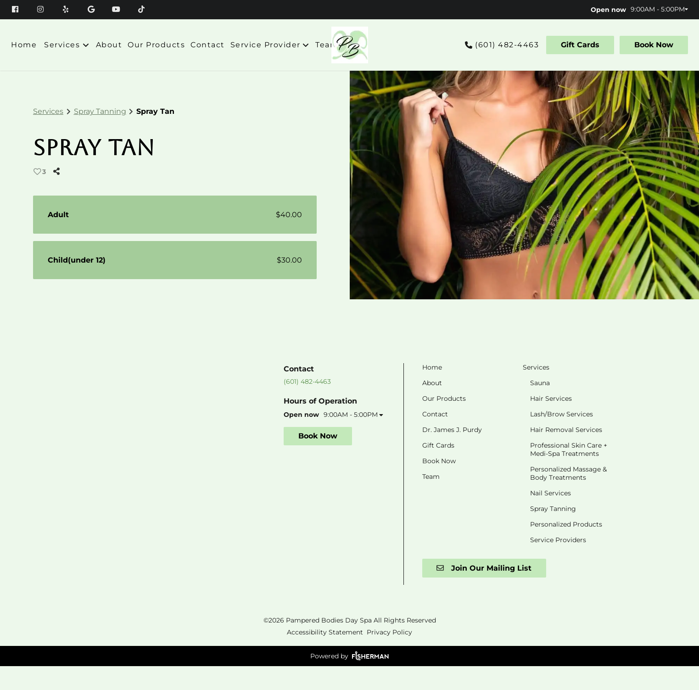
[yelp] (66, 9)
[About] (109, 45)
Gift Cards (580, 44)
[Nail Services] (550, 516)
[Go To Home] (349, 45)
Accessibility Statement (325, 656)
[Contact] (208, 45)
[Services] (62, 45)
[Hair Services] (551, 422)
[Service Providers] (558, 563)
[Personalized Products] (566, 548)
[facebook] (20, 9)
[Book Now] (652, 45)
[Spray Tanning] (553, 532)
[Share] (58, 171)
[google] (92, 9)
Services (48, 111)
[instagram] (41, 9)
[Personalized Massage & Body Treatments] (568, 496)
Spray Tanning (100, 111)
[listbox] (270, 45)
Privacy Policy (389, 656)
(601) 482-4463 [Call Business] (507, 44)
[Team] (327, 45)
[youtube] (117, 9)
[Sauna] (540, 406)
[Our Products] (156, 45)
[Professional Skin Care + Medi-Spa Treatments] (568, 473)
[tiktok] (142, 9)
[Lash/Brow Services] (561, 437)
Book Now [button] (317, 459)
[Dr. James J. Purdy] (452, 453)
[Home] (25, 45)
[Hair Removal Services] (566, 453)
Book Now (653, 44)
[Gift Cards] (580, 45)
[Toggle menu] (86, 45)
